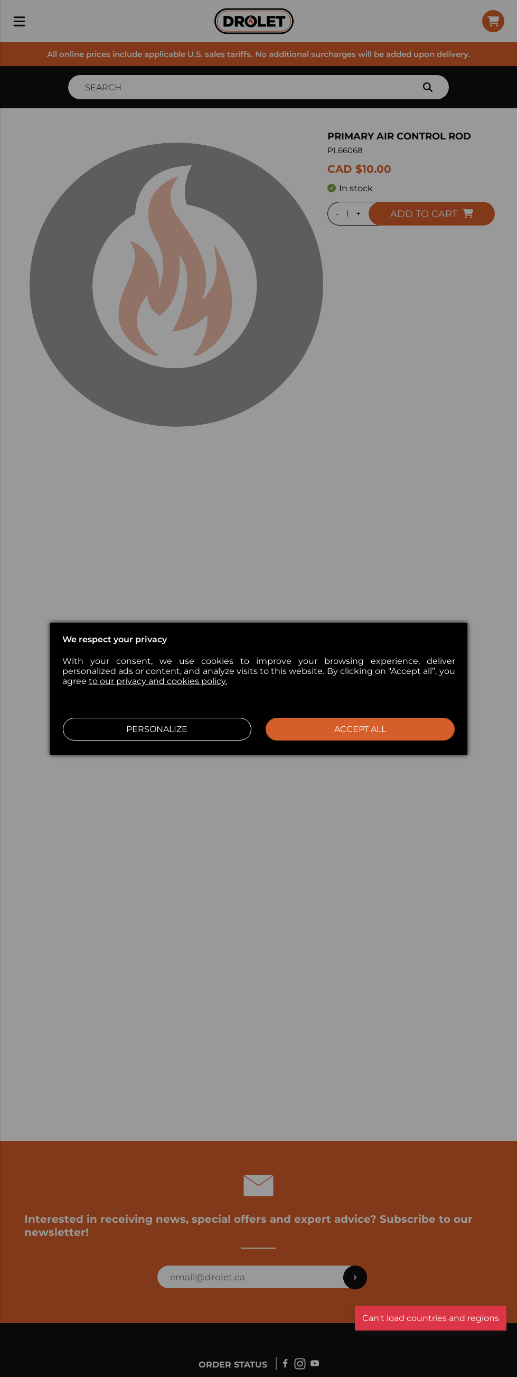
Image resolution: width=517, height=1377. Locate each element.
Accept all (360, 729)
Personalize (156, 729)
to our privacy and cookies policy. (158, 681)
